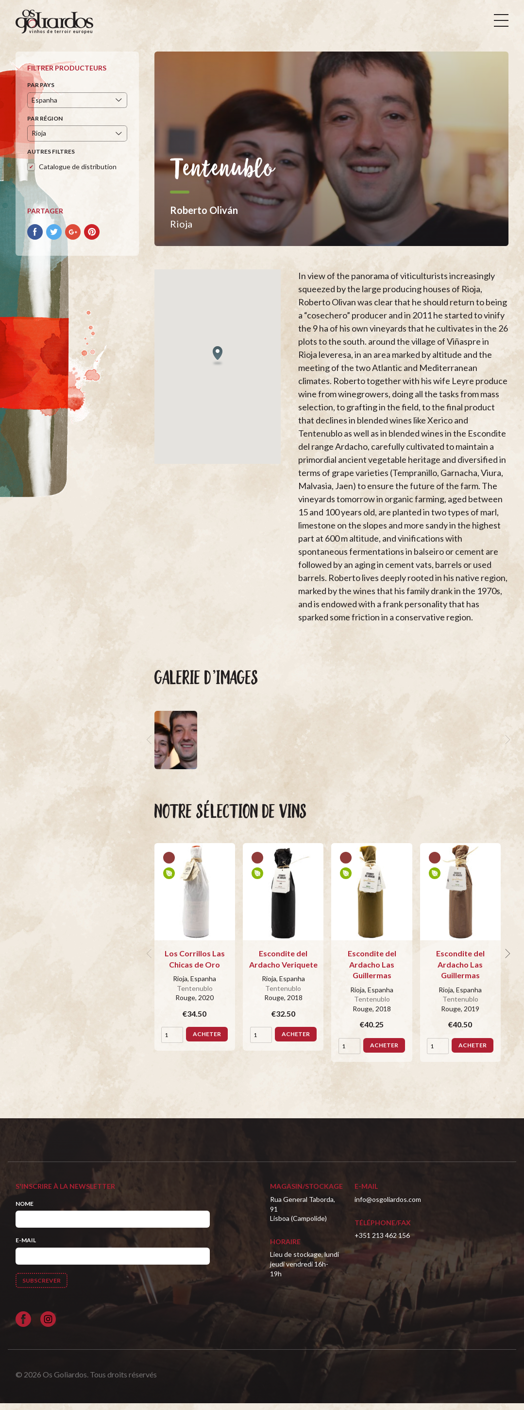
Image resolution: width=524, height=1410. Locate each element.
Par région (45, 125)
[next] (506, 747)
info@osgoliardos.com (388, 1206)
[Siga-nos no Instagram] (48, 1326)
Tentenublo (195, 995)
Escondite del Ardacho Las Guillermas (372, 971)
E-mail (26, 1247)
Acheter (207, 1041)
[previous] (150, 747)
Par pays (40, 91)
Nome (25, 1210)
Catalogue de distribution (78, 173)
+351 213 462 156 (382, 1242)
